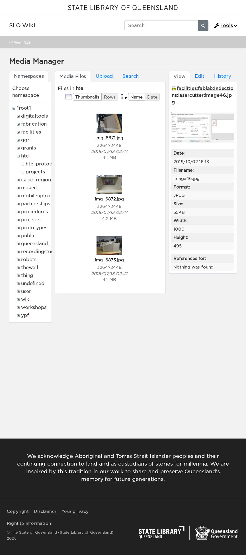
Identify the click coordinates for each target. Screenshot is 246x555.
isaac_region (36, 180)
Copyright (18, 511)
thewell (29, 267)
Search (130, 76)
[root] (24, 108)
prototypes (34, 227)
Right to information (29, 523)
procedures (34, 211)
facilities (31, 132)
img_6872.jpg (109, 198)
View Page (22, 42)
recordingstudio (40, 251)
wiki (25, 299)
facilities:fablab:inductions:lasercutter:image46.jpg (202, 95)
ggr (25, 140)
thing (27, 275)
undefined (32, 283)
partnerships (35, 203)
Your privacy (75, 511)
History (222, 76)
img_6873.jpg (109, 259)
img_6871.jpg (109, 137)
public (28, 235)
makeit (29, 188)
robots (28, 259)
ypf (25, 315)
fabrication (34, 124)
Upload (104, 76)
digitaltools (34, 116)
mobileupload (37, 195)
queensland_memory (45, 243)
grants (28, 148)
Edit (199, 76)
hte (25, 156)
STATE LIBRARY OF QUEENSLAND (123, 8)
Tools (223, 25)
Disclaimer (45, 511)
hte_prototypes (44, 164)
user (26, 291)
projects (35, 172)
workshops (33, 307)
